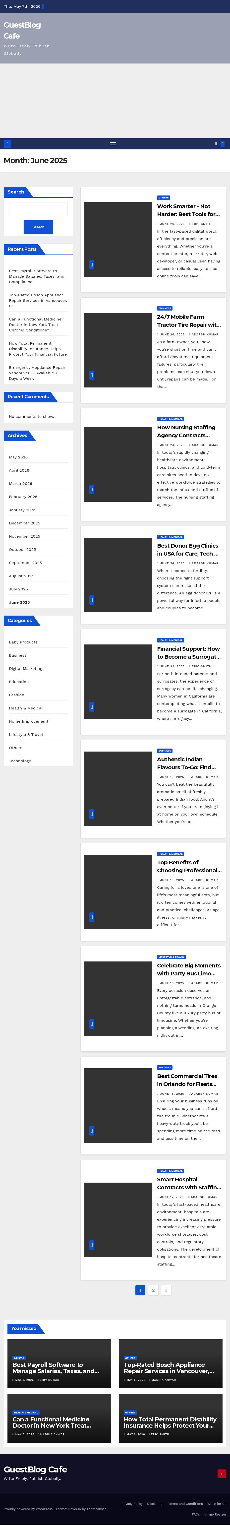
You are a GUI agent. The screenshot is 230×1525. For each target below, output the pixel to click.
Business (18, 655)
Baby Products (23, 642)
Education (19, 682)
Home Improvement (29, 721)
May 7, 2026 (25, 1380)
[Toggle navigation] (113, 144)
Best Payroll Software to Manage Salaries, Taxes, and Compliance (36, 276)
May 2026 (18, 457)
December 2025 (24, 523)
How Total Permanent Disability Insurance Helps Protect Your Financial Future (38, 349)
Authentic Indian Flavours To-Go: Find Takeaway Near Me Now (189, 767)
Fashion (16, 695)
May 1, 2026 (136, 1434)
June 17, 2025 (172, 1197)
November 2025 (24, 536)
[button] (216, 143)
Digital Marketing (25, 668)
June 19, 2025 (172, 777)
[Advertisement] (115, 101)
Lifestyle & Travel (26, 734)
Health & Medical (26, 708)
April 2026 (19, 470)
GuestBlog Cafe (35, 1469)
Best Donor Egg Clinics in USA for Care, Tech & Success (187, 553)
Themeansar (96, 1509)
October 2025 (22, 549)
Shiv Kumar (48, 1380)
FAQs (196, 1515)
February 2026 (23, 497)
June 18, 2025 (172, 983)
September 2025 (25, 563)
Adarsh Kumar (204, 334)
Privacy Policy (132, 1504)
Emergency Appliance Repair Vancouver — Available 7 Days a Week (37, 373)
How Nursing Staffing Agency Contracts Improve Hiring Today (186, 435)
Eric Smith (200, 224)
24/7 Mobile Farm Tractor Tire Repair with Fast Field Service (188, 325)
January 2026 (22, 510)
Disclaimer (155, 1504)
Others (15, 748)
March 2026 (20, 483)
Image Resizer (215, 1515)
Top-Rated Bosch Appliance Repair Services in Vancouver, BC (38, 301)
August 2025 (21, 576)
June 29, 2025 (173, 224)
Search (16, 192)
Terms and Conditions (185, 1504)
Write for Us (216, 1504)
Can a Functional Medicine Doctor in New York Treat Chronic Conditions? (35, 325)
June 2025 (19, 602)
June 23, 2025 (173, 666)
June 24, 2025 (173, 334)
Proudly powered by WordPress (29, 1509)
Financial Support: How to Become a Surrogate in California (188, 657)
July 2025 (18, 589)
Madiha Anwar (162, 1380)
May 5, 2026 (137, 1380)
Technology (20, 761)
